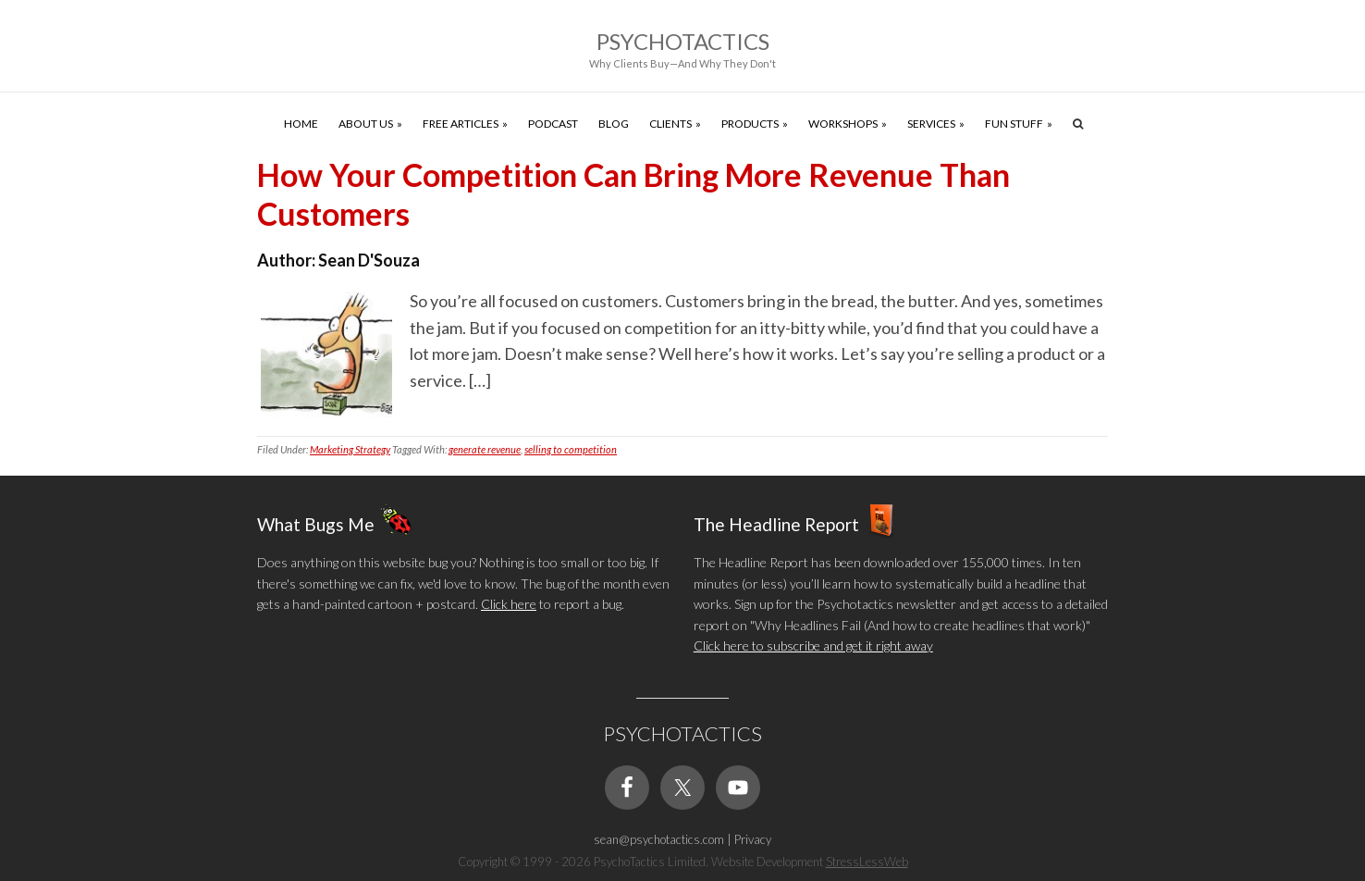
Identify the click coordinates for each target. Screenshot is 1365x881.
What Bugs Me (316, 524)
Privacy (752, 839)
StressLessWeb (867, 861)
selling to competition (570, 449)
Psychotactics (682, 41)
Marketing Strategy (350, 449)
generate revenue (485, 449)
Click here (508, 604)
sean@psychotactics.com (659, 839)
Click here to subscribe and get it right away (813, 645)
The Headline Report (776, 524)
